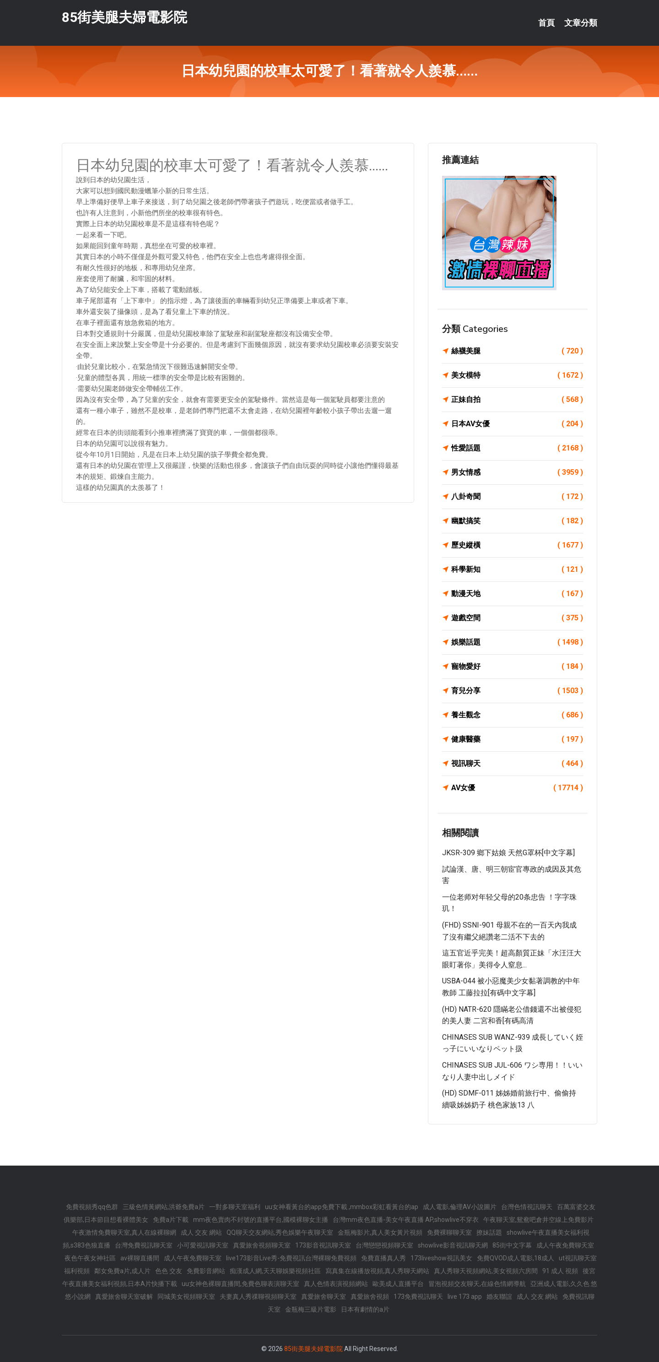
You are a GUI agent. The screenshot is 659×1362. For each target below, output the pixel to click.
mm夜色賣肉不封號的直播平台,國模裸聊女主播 (260, 1219)
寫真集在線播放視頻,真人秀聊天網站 (377, 1271)
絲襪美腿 (517, 351)
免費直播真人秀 (383, 1258)
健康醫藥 (517, 739)
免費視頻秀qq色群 (92, 1206)
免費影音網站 (206, 1271)
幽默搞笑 (517, 521)
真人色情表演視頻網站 (336, 1283)
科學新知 (517, 569)
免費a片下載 (171, 1219)
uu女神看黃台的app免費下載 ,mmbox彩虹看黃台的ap (341, 1206)
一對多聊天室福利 (234, 1206)
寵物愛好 (517, 666)
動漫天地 (517, 593)
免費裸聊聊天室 (449, 1232)
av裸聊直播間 (139, 1258)
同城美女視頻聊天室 (186, 1296)
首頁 (546, 22)
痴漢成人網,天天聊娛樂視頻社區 (275, 1271)
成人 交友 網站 (201, 1232)
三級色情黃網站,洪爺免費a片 (164, 1206)
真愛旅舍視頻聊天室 (262, 1245)
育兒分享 (517, 690)
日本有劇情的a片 (365, 1309)
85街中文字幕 (512, 1245)
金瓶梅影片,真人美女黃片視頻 (380, 1232)
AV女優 (517, 787)
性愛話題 (517, 448)
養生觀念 (517, 715)
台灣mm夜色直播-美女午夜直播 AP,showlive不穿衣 (406, 1219)
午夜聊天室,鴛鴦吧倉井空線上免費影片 (538, 1219)
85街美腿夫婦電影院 (124, 18)
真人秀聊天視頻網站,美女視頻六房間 (486, 1271)
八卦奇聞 (517, 496)
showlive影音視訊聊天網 (453, 1245)
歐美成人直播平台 (398, 1283)
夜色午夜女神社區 (90, 1258)
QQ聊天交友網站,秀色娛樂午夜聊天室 (280, 1232)
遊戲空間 (517, 618)
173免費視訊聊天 (418, 1296)
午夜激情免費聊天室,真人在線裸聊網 (124, 1232)
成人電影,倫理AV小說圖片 (460, 1206)
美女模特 (517, 375)
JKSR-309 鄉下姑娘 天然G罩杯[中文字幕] (508, 852)
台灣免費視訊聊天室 (144, 1245)
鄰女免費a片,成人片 (122, 1271)
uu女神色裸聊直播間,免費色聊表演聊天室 (240, 1283)
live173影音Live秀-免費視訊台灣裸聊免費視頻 (291, 1258)
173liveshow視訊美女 (441, 1258)
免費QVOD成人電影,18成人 (515, 1258)
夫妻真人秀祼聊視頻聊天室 (258, 1296)
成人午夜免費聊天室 (565, 1245)
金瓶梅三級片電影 (310, 1309)
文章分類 (580, 22)
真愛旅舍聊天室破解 (124, 1296)
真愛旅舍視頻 (370, 1296)
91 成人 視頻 (560, 1271)
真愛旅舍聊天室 (323, 1296)
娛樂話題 (517, 642)
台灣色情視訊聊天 (526, 1206)
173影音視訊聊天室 (323, 1245)
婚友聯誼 (499, 1296)
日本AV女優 (517, 424)
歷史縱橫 (517, 545)
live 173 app (465, 1296)
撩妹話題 (489, 1232)
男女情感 (517, 472)
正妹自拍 (517, 399)
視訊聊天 (517, 763)
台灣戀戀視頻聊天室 (384, 1245)
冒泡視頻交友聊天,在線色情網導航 (477, 1283)
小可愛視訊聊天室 (202, 1245)
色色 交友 (168, 1271)
